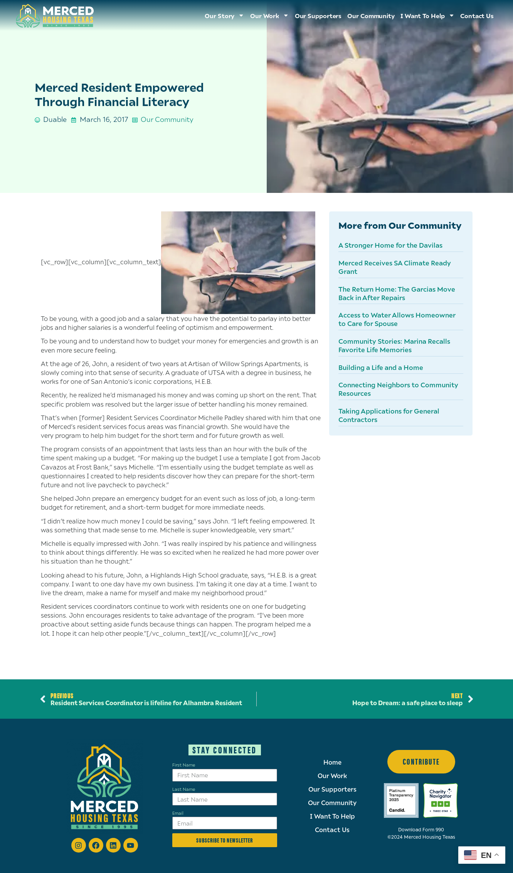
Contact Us (477, 15)
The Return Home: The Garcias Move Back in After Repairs (396, 293)
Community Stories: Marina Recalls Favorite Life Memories (394, 345)
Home (332, 762)
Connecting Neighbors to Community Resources (398, 388)
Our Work (269, 15)
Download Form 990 (421, 829)
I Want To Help (427, 15)
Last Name (183, 789)
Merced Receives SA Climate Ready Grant (394, 266)
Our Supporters (318, 15)
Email (177, 813)
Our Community (371, 15)
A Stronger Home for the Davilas (390, 245)
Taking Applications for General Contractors (388, 415)
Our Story (224, 15)
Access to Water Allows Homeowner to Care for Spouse (397, 319)
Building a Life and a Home (380, 367)
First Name (183, 764)
